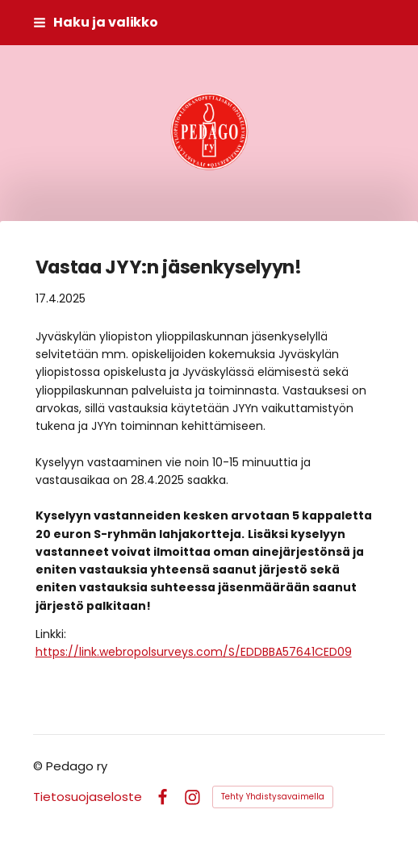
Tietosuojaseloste (87, 797)
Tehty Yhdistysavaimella (272, 797)
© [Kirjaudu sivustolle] (39, 765)
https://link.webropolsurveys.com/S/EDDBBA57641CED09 (194, 652)
